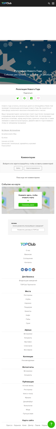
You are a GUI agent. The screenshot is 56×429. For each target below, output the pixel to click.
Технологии (28, 406)
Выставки (28, 342)
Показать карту (28, 205)
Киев (24, 425)
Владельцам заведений (28, 280)
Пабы (28, 319)
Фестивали (28, 350)
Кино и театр (28, 393)
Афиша (28, 330)
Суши (28, 323)
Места (28, 291)
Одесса (9, 425)
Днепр (30, 425)
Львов (37, 425)
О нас (28, 250)
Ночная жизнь (28, 385)
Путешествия (28, 414)
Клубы (28, 299)
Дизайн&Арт (28, 402)
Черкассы (46, 425)
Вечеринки (28, 334)
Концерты (28, 338)
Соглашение (28, 258)
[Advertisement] (28, 23)
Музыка (28, 397)
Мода (28, 410)
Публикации (28, 382)
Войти (18, 168)
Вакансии (28, 254)
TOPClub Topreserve (28, 284)
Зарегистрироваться (33, 168)
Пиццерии (28, 307)
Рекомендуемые (28, 360)
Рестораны (28, 295)
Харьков (17, 425)
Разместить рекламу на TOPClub (28, 230)
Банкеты (28, 311)
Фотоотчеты (28, 367)
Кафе (28, 315)
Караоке (28, 303)
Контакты (28, 262)
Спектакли (28, 346)
